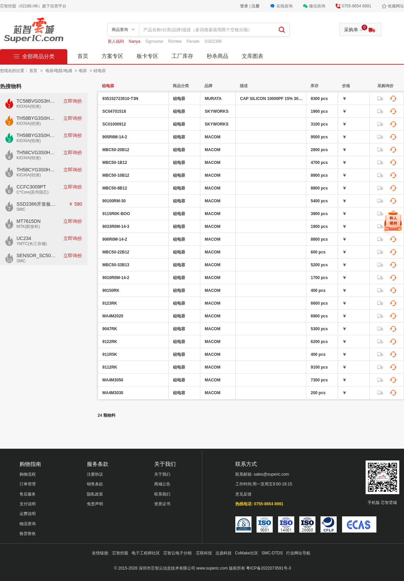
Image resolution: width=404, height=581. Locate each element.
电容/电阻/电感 (59, 70)
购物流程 (28, 474)
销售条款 (95, 484)
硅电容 (100, 70)
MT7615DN (28, 221)
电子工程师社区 (146, 553)
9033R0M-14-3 (115, 226)
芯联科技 (204, 553)
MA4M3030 (112, 392)
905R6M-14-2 (114, 137)
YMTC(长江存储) (31, 243)
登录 (244, 6)
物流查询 (28, 523)
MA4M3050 (112, 380)
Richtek (175, 41)
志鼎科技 (223, 553)
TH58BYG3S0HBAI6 (36, 135)
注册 (255, 6)
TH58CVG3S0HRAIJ (36, 152)
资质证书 (162, 504)
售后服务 (28, 494)
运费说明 (28, 513)
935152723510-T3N (120, 98)
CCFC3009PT (31, 187)
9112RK (109, 367)
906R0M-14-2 (114, 239)
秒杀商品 (217, 56)
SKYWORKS (217, 111)
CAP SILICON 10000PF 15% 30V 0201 (272, 98)
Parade (194, 41)
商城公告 (162, 484)
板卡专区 (147, 56)
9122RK (109, 341)
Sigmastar (154, 41)
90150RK (111, 290)
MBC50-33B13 (115, 265)
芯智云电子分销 (178, 553)
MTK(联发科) (28, 226)
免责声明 (95, 504)
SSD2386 (213, 41)
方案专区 (112, 56)
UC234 (23, 238)
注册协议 (95, 474)
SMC (21, 209)
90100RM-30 (114, 201)
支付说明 (28, 504)
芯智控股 (120, 553)
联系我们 (162, 494)
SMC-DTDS (272, 553)
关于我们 (162, 474)
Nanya (135, 41)
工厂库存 (182, 56)
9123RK (109, 303)
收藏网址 (396, 6)
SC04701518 (114, 111)
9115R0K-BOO (116, 213)
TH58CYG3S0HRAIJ (36, 169)
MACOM (213, 137)
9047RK (109, 329)
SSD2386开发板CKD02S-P (36, 204)
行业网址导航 (298, 553)
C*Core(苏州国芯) (32, 192)
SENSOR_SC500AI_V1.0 (36, 255)
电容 (83, 70)
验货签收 (28, 533)
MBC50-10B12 (115, 175)
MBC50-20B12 (115, 149)
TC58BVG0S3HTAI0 (36, 101)
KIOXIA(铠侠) (28, 106)
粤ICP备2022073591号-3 (268, 568)
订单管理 (28, 484)
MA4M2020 (112, 316)
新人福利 (116, 41)
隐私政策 (95, 494)
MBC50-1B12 (114, 162)
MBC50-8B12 (114, 188)
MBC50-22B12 (115, 252)
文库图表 (252, 56)
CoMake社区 (246, 553)
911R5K (109, 354)
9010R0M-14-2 (115, 277)
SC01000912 (114, 124)
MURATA (213, 98)
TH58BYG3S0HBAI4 (36, 118)
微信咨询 (317, 6)
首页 (82, 56)
